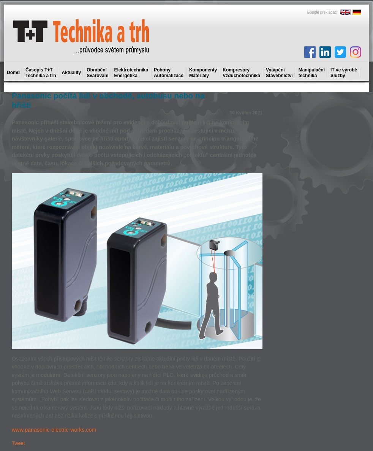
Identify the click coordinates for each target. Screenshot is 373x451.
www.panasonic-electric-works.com (54, 430)
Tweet (18, 443)
